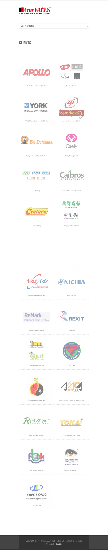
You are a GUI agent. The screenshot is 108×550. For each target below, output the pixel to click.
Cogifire (59, 544)
